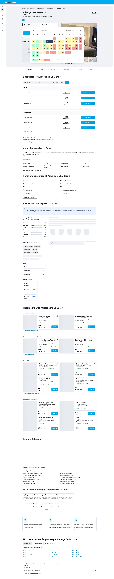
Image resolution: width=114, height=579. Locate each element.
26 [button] (44, 52)
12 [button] (44, 45)
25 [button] (40, 52)
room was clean (27, 249)
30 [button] (33, 56)
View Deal (55, 327)
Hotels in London (76, 530)
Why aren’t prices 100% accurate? (60, 549)
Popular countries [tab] (38, 519)
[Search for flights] (2, 6)
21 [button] (51, 49)
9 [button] (33, 45)
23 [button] (33, 52)
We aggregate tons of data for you (60, 546)
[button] (2, 2)
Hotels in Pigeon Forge (53, 528)
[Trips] (2, 23)
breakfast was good (28, 246)
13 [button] (47, 45)
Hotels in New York (27, 530)
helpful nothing (38, 255)
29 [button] (54, 52)
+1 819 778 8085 (26, 18)
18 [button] (40, 49)
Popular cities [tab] (27, 519)
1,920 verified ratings (33, 20)
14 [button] (51, 45)
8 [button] (54, 42)
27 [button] (47, 52)
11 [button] (40, 45)
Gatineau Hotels (50, 8)
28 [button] (51, 52)
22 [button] (54, 49)
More (24, 155)
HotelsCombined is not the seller (60, 544)
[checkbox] (30, 284)
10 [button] (37, 45)
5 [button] (80, 38)
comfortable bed (27, 252)
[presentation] (73, 63)
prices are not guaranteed (54, 539)
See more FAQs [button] (48, 485)
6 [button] (47, 42)
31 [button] (37, 56)
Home (23, 8)
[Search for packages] (2, 15)
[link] (31, 330)
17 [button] (37, 49)
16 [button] (33, 49)
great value (26, 259)
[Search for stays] (2, 9)
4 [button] (40, 42)
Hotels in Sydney (27, 528)
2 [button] (33, 42)
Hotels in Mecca (51, 526)
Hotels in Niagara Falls (77, 532)
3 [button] (73, 38)
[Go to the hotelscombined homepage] (11, 2)
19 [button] (44, 49)
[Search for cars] (2, 12)
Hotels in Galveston (27, 532)
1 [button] (54, 38)
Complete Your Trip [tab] (49, 519)
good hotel (35, 252)
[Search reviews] (68, 243)
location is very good (28, 255)
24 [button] (37, 52)
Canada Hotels (29, 8)
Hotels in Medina (76, 528)
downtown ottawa (34, 259)
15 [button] (54, 45)
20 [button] (47, 49)
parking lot (34, 249)
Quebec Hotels (39, 8)
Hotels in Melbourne (76, 526)
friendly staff (37, 246)
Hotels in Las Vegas (27, 526)
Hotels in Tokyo (51, 532)
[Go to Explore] (2, 18)
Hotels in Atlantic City (53, 530)
